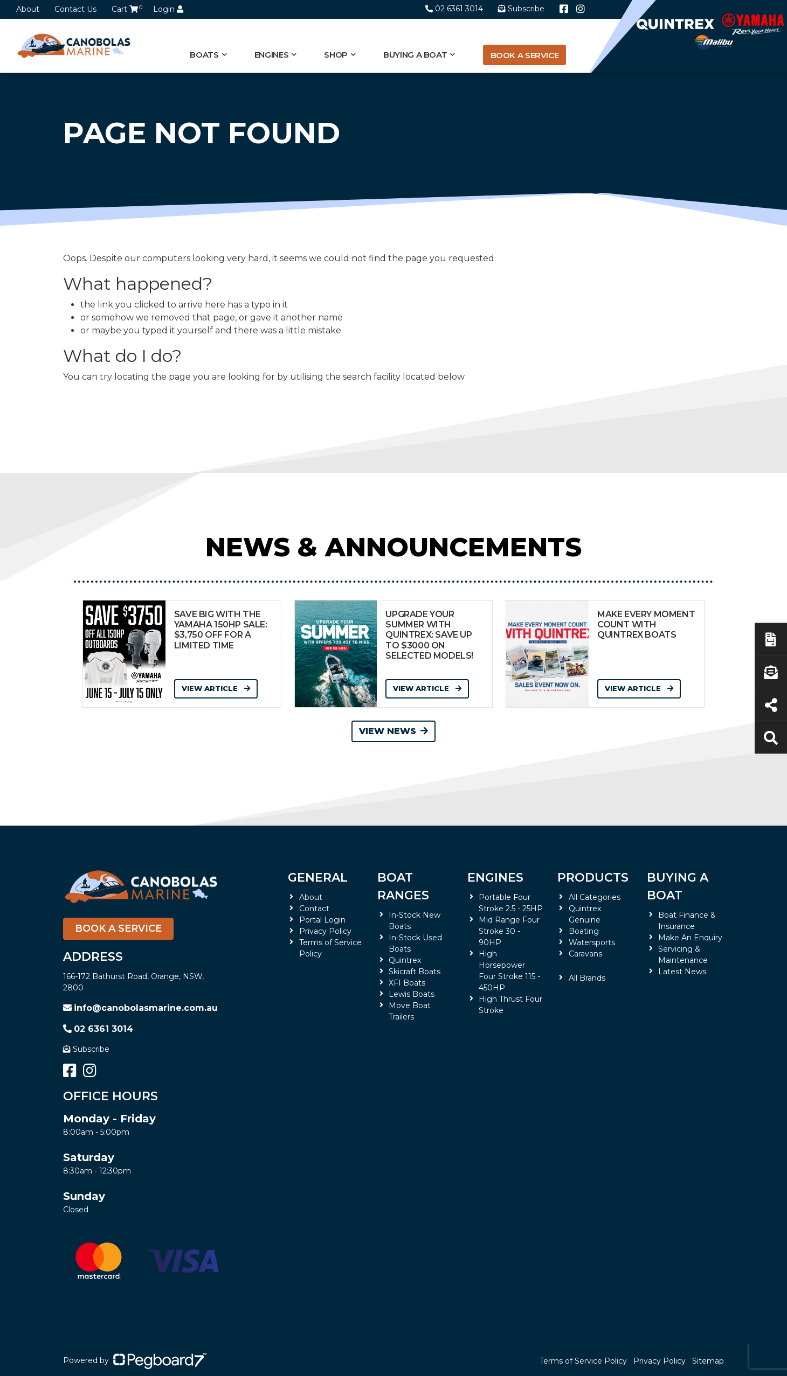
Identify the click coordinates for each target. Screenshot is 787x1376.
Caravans (585, 954)
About (27, 9)
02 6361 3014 (454, 8)
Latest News (682, 971)
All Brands (587, 978)
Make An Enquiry (690, 937)
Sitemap (708, 1361)
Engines (271, 55)
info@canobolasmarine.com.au (140, 1008)
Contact (314, 908)
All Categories (594, 897)
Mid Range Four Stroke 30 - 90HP (509, 931)
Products (593, 877)
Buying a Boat (415, 55)
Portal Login (322, 920)
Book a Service (525, 55)
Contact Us (75, 9)
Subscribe (86, 1049)
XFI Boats (407, 983)
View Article (216, 688)
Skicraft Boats (414, 971)
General (318, 877)
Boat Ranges (403, 886)
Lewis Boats (411, 994)
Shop (336, 55)
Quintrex (405, 960)
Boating (584, 931)
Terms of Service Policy (583, 1361)
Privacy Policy (325, 931)
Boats (204, 55)
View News (393, 731)
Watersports (592, 942)
